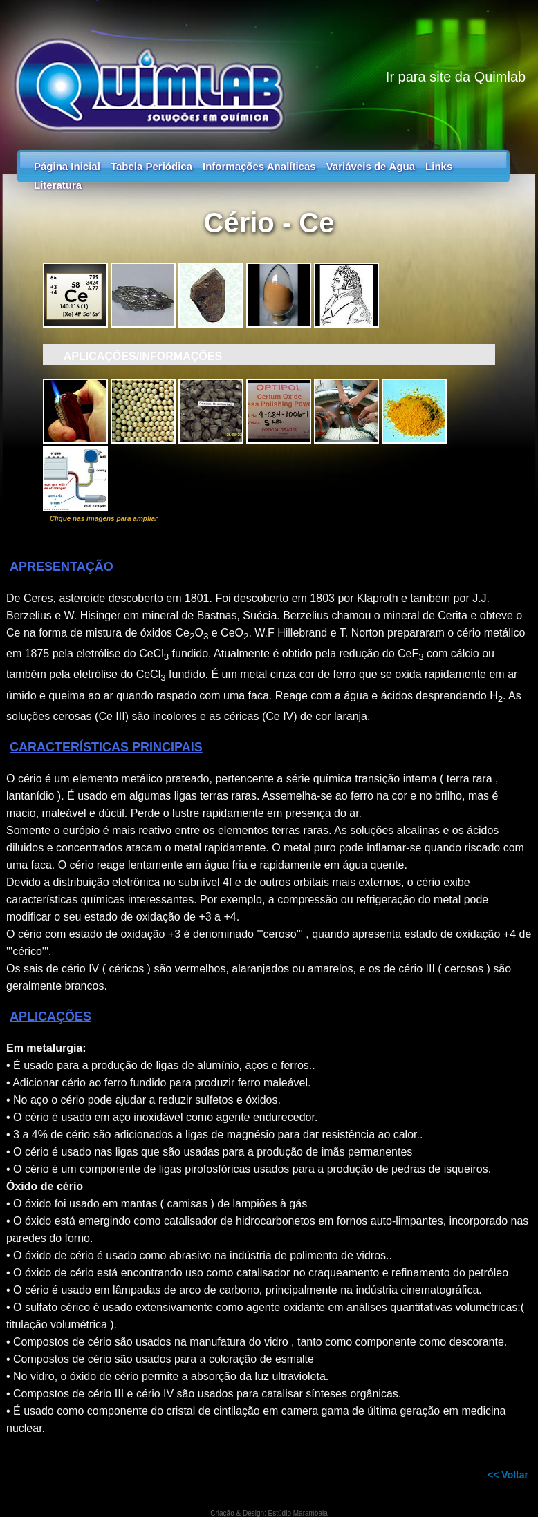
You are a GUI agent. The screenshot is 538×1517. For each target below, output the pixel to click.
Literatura (58, 185)
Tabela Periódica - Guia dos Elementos (269, 69)
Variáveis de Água (370, 166)
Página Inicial (67, 166)
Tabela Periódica (151, 166)
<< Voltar (508, 1474)
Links (438, 166)
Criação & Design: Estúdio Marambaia (269, 1513)
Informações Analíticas (259, 166)
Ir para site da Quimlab (456, 76)
